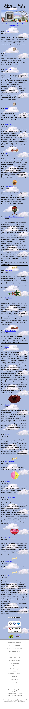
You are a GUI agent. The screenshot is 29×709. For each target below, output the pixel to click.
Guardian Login (14, 668)
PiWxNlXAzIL (9, 69)
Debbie (7, 434)
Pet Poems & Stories (14, 657)
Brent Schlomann (10, 461)
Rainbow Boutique (15, 654)
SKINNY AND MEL (10, 331)
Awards (14, 685)
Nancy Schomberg (10, 497)
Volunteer (14, 666)
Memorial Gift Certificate (14, 673)
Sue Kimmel (8, 298)
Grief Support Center (14, 651)
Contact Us (14, 679)
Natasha (7, 405)
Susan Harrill (8, 124)
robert (7, 153)
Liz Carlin (7, 481)
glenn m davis (9, 186)
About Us (14, 682)
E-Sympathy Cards (14, 660)
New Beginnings (14, 663)
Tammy (7, 31)
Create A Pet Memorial (14, 642)
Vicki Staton (8, 270)
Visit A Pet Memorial (14, 645)
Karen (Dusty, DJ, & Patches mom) (14, 217)
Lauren (7, 347)
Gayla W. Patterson (10, 537)
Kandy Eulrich (9, 561)
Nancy (7, 575)
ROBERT (7, 53)
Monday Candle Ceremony (14, 648)
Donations (14, 676)
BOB (6, 108)
